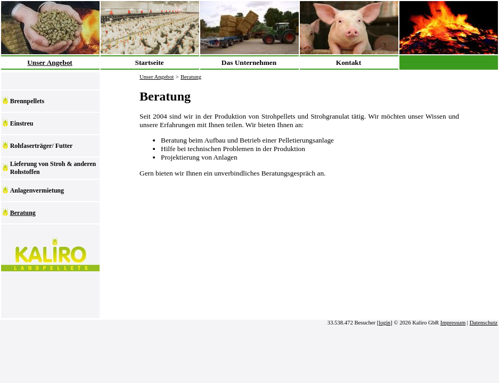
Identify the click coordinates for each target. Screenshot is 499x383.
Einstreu (22, 123)
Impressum (452, 323)
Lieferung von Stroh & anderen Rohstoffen (53, 168)
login (384, 323)
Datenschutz (484, 323)
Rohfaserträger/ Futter (41, 145)
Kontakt (348, 62)
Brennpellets (27, 101)
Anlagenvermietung (37, 190)
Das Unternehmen (249, 62)
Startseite (149, 62)
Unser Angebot (49, 62)
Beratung (23, 213)
